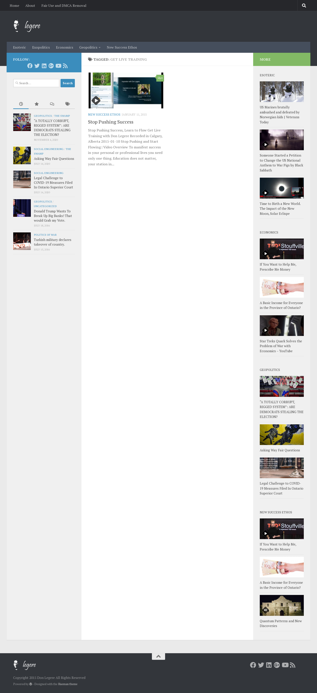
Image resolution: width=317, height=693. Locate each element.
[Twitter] (37, 65)
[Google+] (51, 65)
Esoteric (19, 47)
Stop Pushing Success (110, 122)
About (30, 5)
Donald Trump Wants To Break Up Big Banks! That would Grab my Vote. (53, 215)
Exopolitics (41, 47)
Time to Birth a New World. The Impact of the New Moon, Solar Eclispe (280, 208)
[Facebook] (30, 65)
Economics (64, 47)
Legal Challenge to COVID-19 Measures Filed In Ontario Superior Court (53, 182)
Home (14, 5)
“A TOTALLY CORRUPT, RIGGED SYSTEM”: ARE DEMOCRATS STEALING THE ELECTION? (52, 128)
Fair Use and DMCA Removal (63, 5)
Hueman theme (67, 684)
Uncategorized (45, 206)
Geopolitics (88, 47)
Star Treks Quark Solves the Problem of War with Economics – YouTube (281, 346)
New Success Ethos (122, 47)
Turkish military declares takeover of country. (52, 241)
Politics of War (45, 234)
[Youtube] (58, 65)
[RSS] (65, 65)
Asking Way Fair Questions (54, 158)
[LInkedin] (44, 65)
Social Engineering (48, 149)
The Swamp (62, 115)
